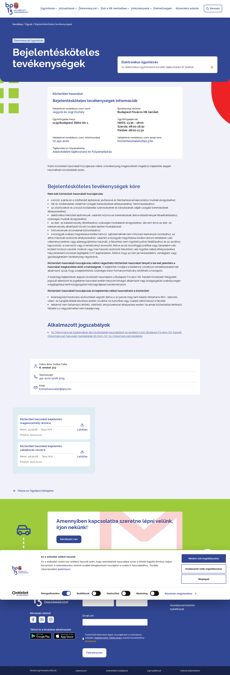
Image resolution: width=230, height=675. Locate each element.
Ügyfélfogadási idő (128, 119)
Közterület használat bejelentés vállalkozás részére (41, 448)
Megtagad (203, 654)
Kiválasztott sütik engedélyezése (203, 644)
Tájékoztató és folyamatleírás (69, 148)
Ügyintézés (47, 8)
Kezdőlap (18, 24)
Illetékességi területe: (129, 108)
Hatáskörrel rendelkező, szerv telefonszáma (76, 137)
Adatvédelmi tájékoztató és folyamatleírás (82, 151)
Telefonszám (46, 375)
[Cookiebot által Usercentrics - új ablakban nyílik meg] (20, 668)
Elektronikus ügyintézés (139, 62)
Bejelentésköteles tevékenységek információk (95, 100)
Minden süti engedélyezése (204, 633)
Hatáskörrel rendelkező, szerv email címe (140, 137)
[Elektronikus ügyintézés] (167, 65)
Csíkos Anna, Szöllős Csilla (53, 364)
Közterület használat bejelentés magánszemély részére (41, 421)
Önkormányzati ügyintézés (28, 40)
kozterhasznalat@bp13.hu (135, 141)
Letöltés (82, 427)
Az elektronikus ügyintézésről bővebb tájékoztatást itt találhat (157, 67)
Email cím (88, 615)
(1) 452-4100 (61, 141)
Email (42, 385)
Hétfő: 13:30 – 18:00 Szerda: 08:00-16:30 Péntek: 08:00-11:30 (131, 126)
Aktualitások (66, 8)
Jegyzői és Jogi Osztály (68, 112)
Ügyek (28, 24)
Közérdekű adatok (186, 8)
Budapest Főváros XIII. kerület (138, 112)
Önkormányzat (87, 8)
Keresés (212, 8)
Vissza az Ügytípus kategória (36, 490)
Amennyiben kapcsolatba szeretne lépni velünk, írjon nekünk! (114, 524)
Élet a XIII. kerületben (113, 8)
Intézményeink (139, 8)
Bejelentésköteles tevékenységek (56, 58)
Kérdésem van (69, 539)
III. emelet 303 (47, 367)
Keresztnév (122, 596)
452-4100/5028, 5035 (52, 378)
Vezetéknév (88, 596)
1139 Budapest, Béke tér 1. (71, 122)
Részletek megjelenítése (178, 668)
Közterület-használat (68, 93)
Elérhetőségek (162, 8)
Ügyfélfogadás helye (64, 119)
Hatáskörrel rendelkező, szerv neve (71, 108)
